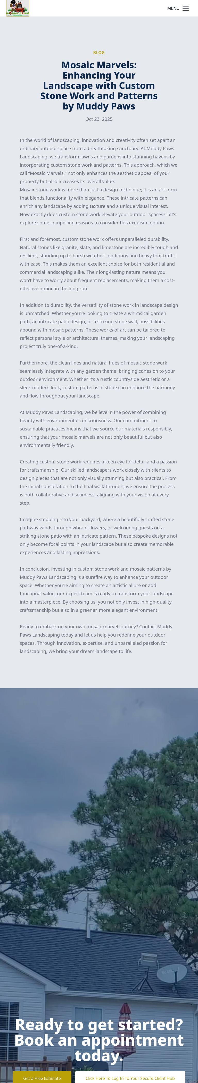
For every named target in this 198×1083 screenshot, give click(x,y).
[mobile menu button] (185, 8)
